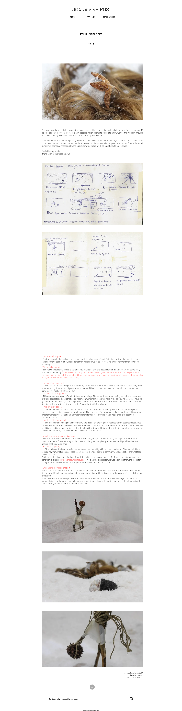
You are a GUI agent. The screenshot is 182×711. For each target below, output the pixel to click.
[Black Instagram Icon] (131, 699)
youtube (57, 151)
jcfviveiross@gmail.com (67, 699)
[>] (92, 687)
